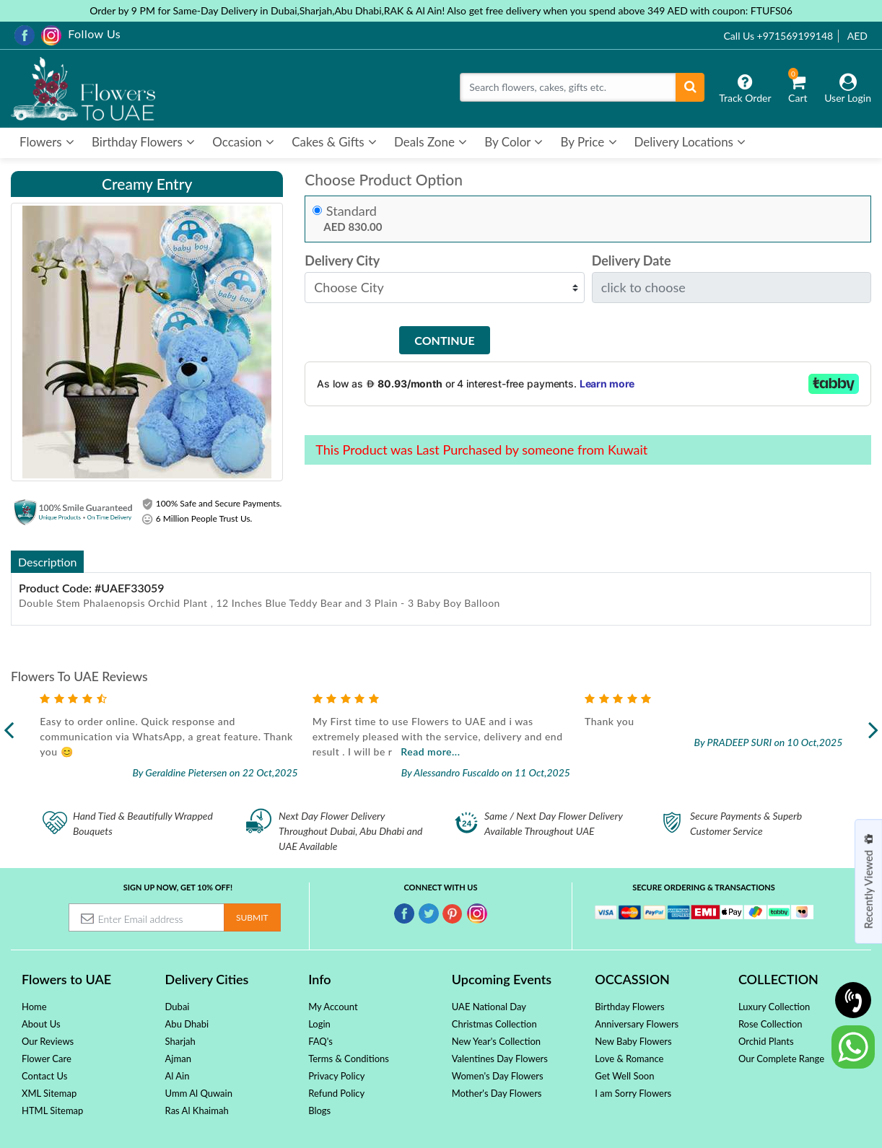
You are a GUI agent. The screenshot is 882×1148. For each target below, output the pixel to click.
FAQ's (320, 1041)
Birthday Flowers (629, 1006)
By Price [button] (588, 141)
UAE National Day (489, 1006)
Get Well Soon (624, 1076)
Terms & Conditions (348, 1058)
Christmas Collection (494, 1024)
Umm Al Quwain (198, 1093)
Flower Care (46, 1058)
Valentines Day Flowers (500, 1058)
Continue (444, 340)
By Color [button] (513, 141)
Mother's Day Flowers (497, 1093)
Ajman (178, 1058)
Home (34, 1006)
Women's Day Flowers (497, 1076)
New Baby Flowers (633, 1041)
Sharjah (180, 1041)
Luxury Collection (774, 1006)
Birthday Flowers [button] (143, 141)
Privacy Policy (336, 1076)
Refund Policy (336, 1093)
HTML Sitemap (52, 1110)
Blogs (319, 1110)
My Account (332, 1006)
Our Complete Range (781, 1058)
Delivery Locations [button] (690, 141)
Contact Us (44, 1076)
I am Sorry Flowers (633, 1093)
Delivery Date (631, 260)
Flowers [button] (46, 141)
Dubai (177, 1006)
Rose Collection (770, 1024)
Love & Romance (629, 1058)
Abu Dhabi (187, 1024)
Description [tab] (47, 562)
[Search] (568, 87)
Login (319, 1024)
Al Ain (177, 1076)
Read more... (475, 751)
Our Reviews (48, 1041)
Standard (351, 211)
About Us (41, 1024)
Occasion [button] (243, 141)
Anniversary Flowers (636, 1024)
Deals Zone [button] (430, 141)
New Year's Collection (496, 1041)
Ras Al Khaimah (197, 1110)
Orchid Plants (766, 1041)
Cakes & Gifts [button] (334, 141)
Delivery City (342, 260)
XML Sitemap (49, 1093)
